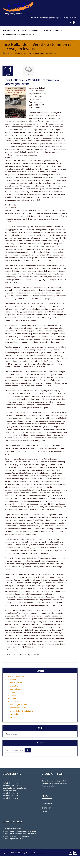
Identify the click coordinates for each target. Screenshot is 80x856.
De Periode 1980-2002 (10, 798)
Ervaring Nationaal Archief (12, 828)
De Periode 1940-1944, (11, 785)
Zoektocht (48, 31)
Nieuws (58, 31)
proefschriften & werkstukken (21, 711)
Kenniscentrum (10, 35)
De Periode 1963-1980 (10, 795)
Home (5, 53)
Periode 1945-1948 (9, 790)
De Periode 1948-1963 (10, 793)
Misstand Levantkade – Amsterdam (16, 836)
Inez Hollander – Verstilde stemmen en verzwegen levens (32, 81)
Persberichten (47, 803)
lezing (12, 692)
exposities (14, 686)
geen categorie (16, 689)
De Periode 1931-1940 (10, 783)
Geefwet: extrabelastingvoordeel (54, 781)
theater (13, 717)
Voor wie (20, 31)
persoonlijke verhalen (18, 704)
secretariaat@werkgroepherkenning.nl (46, 18)
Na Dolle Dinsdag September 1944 (15, 788)
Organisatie (9, 31)
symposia (14, 714)
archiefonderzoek (17, 676)
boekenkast (14, 679)
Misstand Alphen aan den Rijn (13, 838)
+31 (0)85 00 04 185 (69, 18)
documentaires (16, 683)
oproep (13, 698)
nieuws (13, 695)
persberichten (15, 701)
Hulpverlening (33, 31)
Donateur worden (48, 786)
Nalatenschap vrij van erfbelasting (54, 783)
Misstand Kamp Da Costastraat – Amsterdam (19, 831)
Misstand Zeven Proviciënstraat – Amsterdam (19, 833)
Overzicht (45, 811)
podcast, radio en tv (18, 708)
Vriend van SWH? (26, 35)
